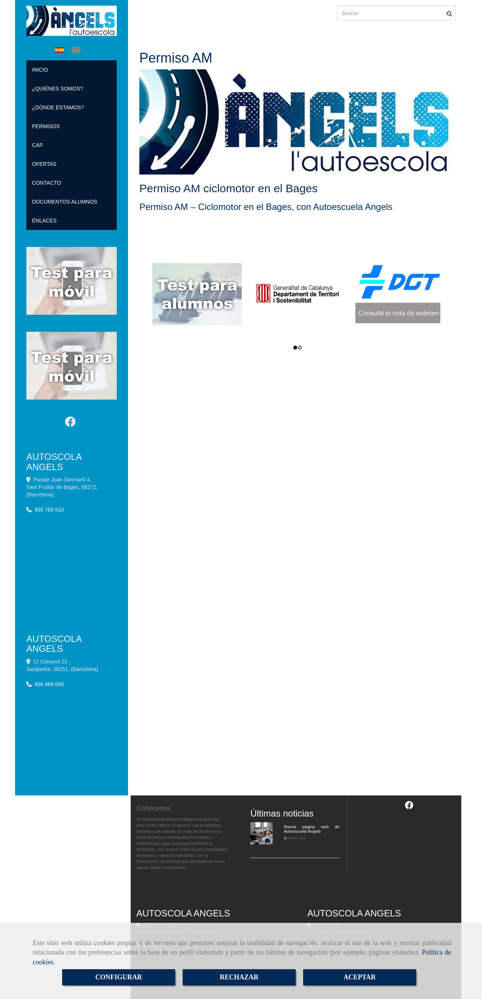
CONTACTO (46, 183)
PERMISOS (46, 126)
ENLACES (44, 221)
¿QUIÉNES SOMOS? (57, 89)
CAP (37, 145)
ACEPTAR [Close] (359, 977)
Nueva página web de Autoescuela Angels (312, 829)
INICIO (40, 70)
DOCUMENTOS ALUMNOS (64, 202)
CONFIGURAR (118, 977)
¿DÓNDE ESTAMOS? (58, 107)
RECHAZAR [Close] (239, 977)
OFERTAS (44, 164)
